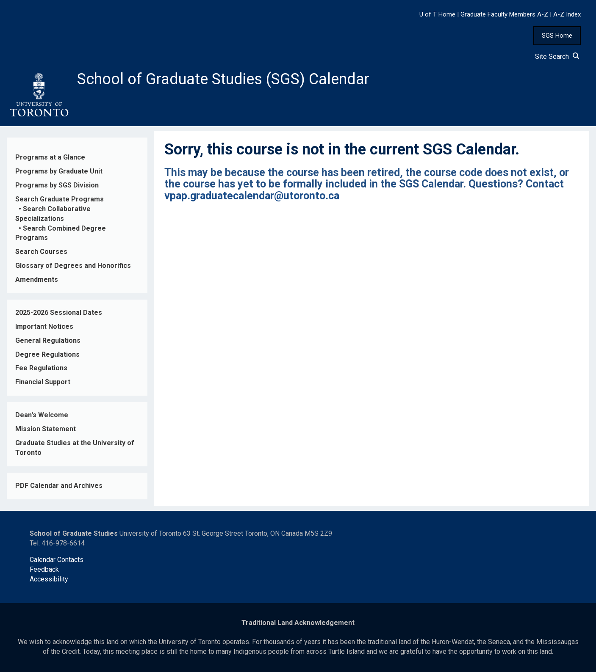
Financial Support (42, 382)
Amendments (36, 279)
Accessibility (49, 579)
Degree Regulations (47, 354)
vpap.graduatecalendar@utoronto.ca (251, 196)
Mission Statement (45, 429)
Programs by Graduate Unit (59, 171)
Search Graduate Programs (59, 199)
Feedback (44, 569)
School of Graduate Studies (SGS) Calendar (223, 79)
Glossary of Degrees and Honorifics (73, 266)
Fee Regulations (41, 368)
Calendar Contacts (56, 560)
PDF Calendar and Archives (59, 486)
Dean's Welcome (41, 415)
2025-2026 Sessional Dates (58, 312)
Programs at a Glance (50, 157)
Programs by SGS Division (57, 185)
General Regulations (47, 340)
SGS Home (557, 35)
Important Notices (44, 326)
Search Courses (41, 252)
